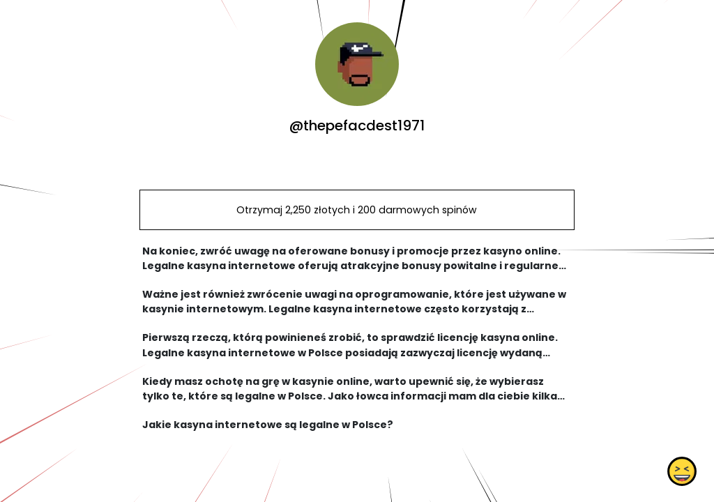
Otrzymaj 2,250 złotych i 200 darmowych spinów (356, 210)
